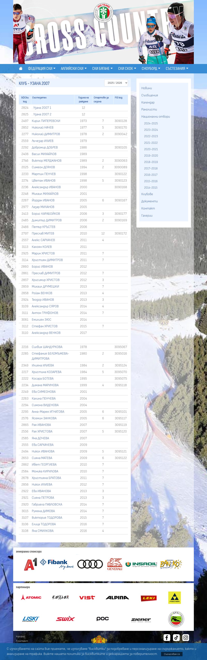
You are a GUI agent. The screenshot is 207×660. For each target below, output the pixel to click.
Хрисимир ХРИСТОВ (46, 280)
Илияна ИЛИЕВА (43, 365)
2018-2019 (151, 162)
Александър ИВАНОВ (46, 187)
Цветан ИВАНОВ (44, 180)
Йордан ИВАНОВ (43, 200)
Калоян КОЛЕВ (42, 247)
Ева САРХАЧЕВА (42, 445)
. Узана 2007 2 (41, 114)
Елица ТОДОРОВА (44, 524)
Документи (149, 201)
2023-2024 (151, 129)
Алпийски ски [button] (72, 69)
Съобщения (149, 95)
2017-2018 (151, 168)
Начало (20, 636)
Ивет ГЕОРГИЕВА (44, 464)
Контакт (148, 208)
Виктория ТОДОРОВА (47, 517)
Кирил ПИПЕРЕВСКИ (46, 121)
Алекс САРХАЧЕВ (43, 240)
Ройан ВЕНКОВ (42, 293)
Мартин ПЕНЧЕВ (44, 174)
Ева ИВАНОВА (41, 491)
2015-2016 (151, 181)
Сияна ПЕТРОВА (43, 497)
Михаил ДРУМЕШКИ (45, 286)
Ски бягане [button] (101, 69)
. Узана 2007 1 (41, 108)
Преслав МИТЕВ (43, 233)
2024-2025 (151, 123)
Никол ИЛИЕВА (42, 484)
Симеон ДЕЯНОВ (43, 167)
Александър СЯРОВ (45, 306)
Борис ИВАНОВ (42, 266)
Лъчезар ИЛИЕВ (42, 141)
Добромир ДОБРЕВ (45, 147)
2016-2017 (151, 174)
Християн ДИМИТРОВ (47, 260)
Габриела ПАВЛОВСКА (47, 504)
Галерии (146, 215)
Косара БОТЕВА (42, 378)
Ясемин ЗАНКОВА (44, 418)
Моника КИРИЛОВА (45, 471)
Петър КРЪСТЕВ (43, 227)
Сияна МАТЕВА (42, 458)
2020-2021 (151, 149)
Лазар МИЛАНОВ (43, 207)
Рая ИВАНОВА (41, 425)
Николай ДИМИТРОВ (46, 134)
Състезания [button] (175, 69)
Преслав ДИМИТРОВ (46, 273)
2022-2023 (151, 136)
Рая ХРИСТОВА (42, 431)
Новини (146, 88)
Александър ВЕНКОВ (46, 333)
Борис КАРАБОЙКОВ (46, 213)
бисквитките (95, 654)
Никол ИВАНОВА (43, 451)
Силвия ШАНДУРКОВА (47, 347)
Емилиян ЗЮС (41, 319)
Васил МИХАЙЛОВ (44, 154)
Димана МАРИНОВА (45, 385)
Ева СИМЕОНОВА (44, 392)
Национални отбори (155, 116)
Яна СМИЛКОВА (42, 531)
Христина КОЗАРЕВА (46, 372)
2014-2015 (151, 187)
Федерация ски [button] (40, 69)
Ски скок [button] (125, 69)
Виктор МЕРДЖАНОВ (47, 160)
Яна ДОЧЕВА (40, 438)
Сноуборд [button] (149, 69)
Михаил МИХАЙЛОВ (45, 194)
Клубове (147, 194)
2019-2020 (151, 155)
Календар (147, 102)
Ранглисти (149, 109)
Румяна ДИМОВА (43, 511)
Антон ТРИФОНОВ (45, 313)
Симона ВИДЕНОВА (45, 405)
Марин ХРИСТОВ (43, 253)
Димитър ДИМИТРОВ (47, 220)
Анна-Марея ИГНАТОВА (48, 411)
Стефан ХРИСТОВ (45, 326)
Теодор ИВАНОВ (43, 299)
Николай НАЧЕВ (42, 127)
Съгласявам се (172, 654)
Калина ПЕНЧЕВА (44, 398)
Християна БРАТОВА (46, 478)
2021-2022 (151, 142)
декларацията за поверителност (132, 654)
